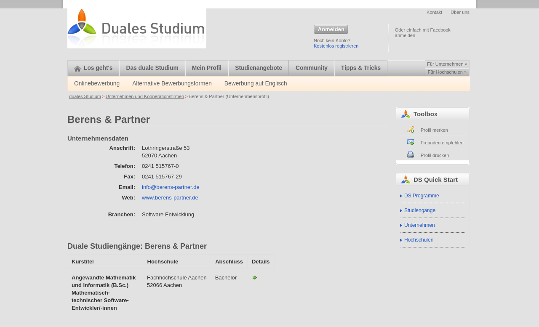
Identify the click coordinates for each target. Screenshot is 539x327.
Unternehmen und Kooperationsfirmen (145, 96)
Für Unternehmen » (447, 63)
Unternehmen (419, 225)
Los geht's (93, 68)
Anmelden (331, 30)
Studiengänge (419, 210)
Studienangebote (258, 68)
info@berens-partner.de (171, 187)
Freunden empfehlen (442, 142)
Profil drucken (435, 155)
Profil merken (434, 130)
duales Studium (85, 96)
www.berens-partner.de (170, 197)
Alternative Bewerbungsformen (172, 83)
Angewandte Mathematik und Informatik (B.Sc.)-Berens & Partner (254, 277)
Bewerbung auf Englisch (255, 83)
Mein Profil (207, 68)
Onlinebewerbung (97, 83)
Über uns (460, 12)
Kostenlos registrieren (336, 45)
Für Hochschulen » (447, 71)
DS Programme (421, 196)
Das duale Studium (152, 68)
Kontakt (434, 12)
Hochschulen (418, 240)
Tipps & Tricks (361, 68)
